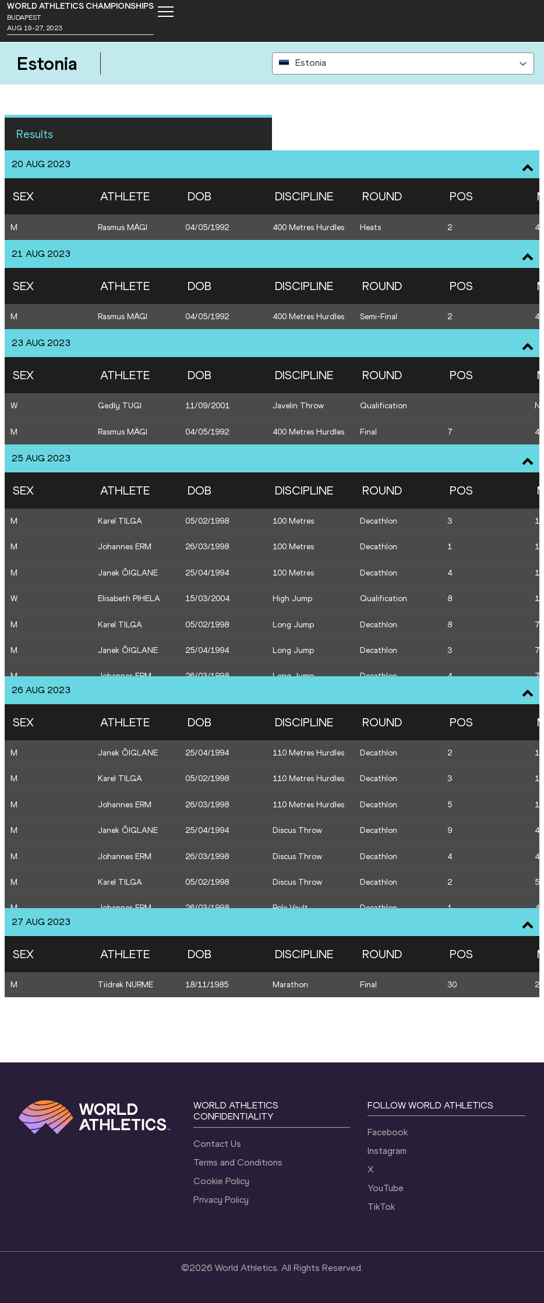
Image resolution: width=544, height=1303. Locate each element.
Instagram (387, 1150)
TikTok (381, 1206)
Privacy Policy (221, 1199)
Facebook (388, 1132)
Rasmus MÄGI (122, 227)
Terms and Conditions (237, 1162)
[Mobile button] (165, 11)
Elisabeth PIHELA (129, 598)
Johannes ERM (124, 547)
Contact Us (217, 1143)
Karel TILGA (120, 521)
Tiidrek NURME (125, 985)
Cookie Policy (221, 1181)
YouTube (386, 1187)
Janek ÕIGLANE (128, 573)
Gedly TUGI (120, 406)
